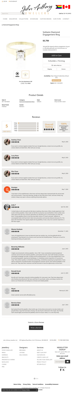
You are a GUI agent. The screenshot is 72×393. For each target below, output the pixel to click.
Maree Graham (16, 229)
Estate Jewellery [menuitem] (7, 350)
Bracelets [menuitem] (5, 357)
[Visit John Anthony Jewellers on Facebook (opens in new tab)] (60, 370)
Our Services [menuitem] (41, 355)
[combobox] (11, 13)
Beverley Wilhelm (17, 247)
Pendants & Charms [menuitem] (8, 359)
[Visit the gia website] (36, 378)
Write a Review (36, 328)
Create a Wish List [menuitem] (42, 357)
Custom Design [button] (45, 19)
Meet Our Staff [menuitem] (42, 352)
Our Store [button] (57, 19)
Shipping (49, 69)
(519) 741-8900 (25, 83)
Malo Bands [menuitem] (23, 355)
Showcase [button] (34, 19)
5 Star (15, 123)
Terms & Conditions (38, 384)
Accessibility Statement (51, 384)
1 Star (15, 130)
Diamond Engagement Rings (11, 25)
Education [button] (13, 19)
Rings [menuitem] (4, 352)
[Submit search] (23, 13)
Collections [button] (23, 19)
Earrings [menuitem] (5, 355)
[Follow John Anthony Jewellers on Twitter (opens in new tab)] (63, 370)
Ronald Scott (16, 271)
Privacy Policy (27, 384)
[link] (65, 13)
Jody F (13, 205)
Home (5, 19)
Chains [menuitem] (4, 364)
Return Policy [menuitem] (41, 364)
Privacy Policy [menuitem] (41, 362)
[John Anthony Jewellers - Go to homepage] (36, 10)
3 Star (15, 127)
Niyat (13, 289)
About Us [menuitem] (40, 350)
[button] (4, 1)
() (38, 123)
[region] (21, 50)
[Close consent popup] (36, 390)
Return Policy (17, 384)
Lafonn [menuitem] (21, 352)
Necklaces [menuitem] (5, 362)
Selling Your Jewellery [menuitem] (44, 359)
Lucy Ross (15, 156)
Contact (66, 19)
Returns (64, 69)
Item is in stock (56, 80)
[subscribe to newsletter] (67, 361)
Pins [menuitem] (3, 366)
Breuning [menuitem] (22, 350)
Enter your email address (62, 357)
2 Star (15, 129)
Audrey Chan (16, 140)
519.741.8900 (53, 340)
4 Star (15, 125)
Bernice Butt (16, 303)
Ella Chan (14, 171)
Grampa (14, 187)
